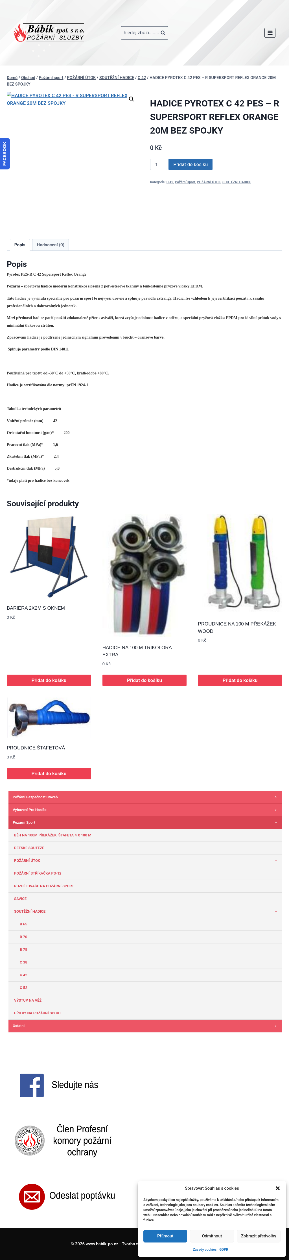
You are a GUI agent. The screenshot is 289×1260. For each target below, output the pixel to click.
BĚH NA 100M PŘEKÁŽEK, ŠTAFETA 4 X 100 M (52, 835)
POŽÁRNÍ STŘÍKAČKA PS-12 (38, 873)
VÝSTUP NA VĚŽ (27, 1000)
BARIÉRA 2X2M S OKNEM (36, 608)
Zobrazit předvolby (258, 1236)
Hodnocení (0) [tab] (51, 244)
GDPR (223, 1250)
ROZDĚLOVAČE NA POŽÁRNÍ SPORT (44, 886)
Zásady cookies (204, 1250)
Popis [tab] (19, 244)
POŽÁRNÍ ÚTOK (209, 182)
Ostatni (146, 1026)
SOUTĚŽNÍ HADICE (236, 182)
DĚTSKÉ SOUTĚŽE (29, 848)
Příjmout (165, 1236)
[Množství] (159, 164)
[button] (278, 1188)
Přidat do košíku (190, 164)
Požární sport (185, 182)
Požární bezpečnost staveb (146, 797)
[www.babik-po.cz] (49, 32)
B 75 (23, 949)
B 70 (23, 937)
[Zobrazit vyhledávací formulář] (144, 33)
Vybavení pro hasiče (146, 809)
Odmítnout (212, 1236)
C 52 (23, 988)
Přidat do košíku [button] (48, 680)
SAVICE (20, 899)
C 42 (170, 182)
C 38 (23, 962)
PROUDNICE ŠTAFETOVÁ (36, 748)
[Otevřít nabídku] (269, 32)
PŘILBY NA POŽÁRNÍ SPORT (37, 1013)
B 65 (23, 924)
